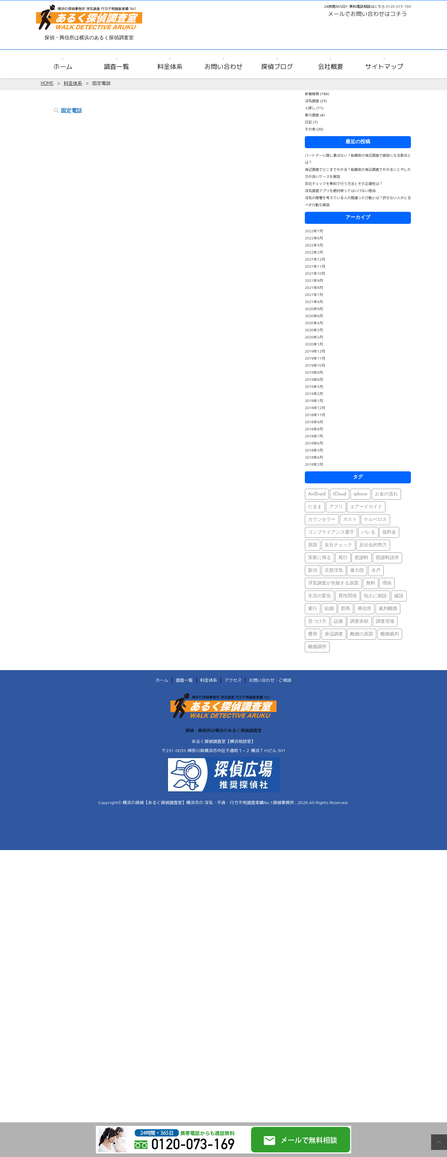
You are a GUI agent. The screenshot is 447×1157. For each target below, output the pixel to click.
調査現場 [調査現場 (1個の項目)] (385, 621)
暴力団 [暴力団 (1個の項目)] (357, 570)
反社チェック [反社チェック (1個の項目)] (338, 545)
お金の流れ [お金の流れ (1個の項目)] (386, 494)
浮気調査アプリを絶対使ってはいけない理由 (340, 190)
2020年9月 (314, 308)
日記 (308, 122)
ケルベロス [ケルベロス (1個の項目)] (375, 519)
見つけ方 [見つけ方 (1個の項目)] (317, 621)
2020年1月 (314, 344)
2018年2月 (314, 464)
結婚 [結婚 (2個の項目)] (329, 608)
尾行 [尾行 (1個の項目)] (343, 558)
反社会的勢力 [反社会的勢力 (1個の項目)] (373, 545)
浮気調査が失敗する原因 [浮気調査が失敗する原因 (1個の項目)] (333, 583)
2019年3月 (314, 386)
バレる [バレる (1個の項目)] (368, 532)
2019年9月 (314, 372)
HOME (47, 83)
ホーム (62, 66)
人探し (310, 107)
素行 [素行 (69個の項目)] (312, 608)
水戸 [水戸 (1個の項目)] (376, 570)
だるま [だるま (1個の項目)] (315, 507)
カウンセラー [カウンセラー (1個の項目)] (322, 519)
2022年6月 (314, 238)
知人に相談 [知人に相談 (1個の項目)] (375, 596)
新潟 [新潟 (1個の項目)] (312, 570)
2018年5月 (314, 450)
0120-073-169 (398, 6)
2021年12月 (315, 259)
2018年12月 (315, 407)
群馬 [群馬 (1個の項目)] (345, 608)
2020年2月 (314, 337)
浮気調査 (312, 100)
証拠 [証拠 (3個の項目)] (338, 621)
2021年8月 (314, 287)
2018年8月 (314, 428)
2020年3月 (314, 329)
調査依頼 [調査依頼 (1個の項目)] (359, 621)
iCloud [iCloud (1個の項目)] (340, 494)
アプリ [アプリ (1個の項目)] (336, 507)
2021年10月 (315, 273)
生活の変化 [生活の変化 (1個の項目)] (319, 596)
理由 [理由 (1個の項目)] (386, 583)
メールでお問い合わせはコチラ (367, 14)
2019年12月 (315, 351)
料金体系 (170, 66)
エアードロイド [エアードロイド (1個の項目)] (366, 507)
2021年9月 (314, 280)
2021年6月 (314, 301)
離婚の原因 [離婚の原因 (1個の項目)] (361, 634)
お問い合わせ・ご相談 (270, 680)
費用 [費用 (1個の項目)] (312, 634)
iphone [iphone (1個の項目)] (360, 494)
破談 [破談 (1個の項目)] (399, 596)
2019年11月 (315, 358)
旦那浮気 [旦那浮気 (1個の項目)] (334, 570)
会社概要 (330, 66)
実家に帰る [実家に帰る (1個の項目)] (319, 558)
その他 (310, 129)
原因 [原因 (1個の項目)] (312, 545)
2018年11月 (315, 414)
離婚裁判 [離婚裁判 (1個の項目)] (390, 634)
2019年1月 (314, 400)
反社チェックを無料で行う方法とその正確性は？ (344, 183)
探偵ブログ (277, 66)
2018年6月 (314, 443)
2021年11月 (315, 266)
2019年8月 (314, 379)
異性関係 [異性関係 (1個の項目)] (347, 596)
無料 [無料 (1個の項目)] (370, 583)
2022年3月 (314, 245)
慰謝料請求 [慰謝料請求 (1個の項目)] (387, 558)
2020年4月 (314, 322)
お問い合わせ (223, 66)
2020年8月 (314, 315)
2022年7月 (314, 230)
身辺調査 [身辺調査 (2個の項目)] (334, 634)
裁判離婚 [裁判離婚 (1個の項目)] (388, 608)
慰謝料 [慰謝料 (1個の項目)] (361, 558)
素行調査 (312, 114)
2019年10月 (315, 365)
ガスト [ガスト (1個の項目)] (350, 519)
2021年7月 (314, 294)
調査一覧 (116, 66)
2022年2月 (314, 252)
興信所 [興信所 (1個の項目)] (364, 608)
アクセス (233, 680)
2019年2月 (314, 393)
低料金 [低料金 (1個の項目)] (389, 532)
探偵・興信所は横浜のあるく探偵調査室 (223, 730)
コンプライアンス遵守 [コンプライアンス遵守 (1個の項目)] (331, 532)
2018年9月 (314, 421)
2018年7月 (314, 436)
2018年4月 (314, 457)
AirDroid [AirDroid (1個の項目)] (317, 494)
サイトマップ (384, 66)
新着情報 (312, 93)
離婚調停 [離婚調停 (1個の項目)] (317, 647)
